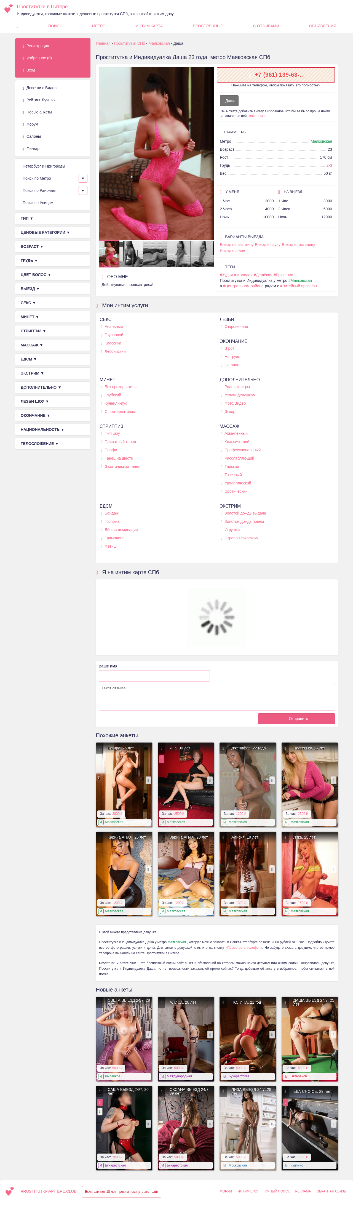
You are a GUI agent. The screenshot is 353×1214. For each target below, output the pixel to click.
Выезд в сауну (267, 244)
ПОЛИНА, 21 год (246, 1002)
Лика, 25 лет (304, 837)
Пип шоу (110, 433)
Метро (98, 26)
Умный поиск (277, 1191)
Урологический (236, 483)
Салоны (32, 136)
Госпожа (110, 521)
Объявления (322, 26)
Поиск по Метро (37, 178)
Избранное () (37, 58)
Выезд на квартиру (236, 244)
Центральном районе (244, 286)
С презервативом (118, 411)
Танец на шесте (117, 458)
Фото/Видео (233, 403)
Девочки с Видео (40, 88)
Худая (227, 275)
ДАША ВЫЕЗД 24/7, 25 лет (313, 1002)
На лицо (230, 365)
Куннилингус (114, 403)
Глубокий (111, 395)
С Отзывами (266, 26)
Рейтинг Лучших (39, 100)
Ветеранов (299, 1076)
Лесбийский (113, 351)
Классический (235, 441)
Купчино (297, 1165)
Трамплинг (112, 538)
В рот (227, 348)
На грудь (230, 356)
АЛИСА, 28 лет (183, 1002)
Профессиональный (241, 450)
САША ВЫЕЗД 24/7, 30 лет (128, 1091)
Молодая (244, 275)
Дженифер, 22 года (248, 748)
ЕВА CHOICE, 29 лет (312, 1091)
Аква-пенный (234, 433)
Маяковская (321, 141)
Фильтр (31, 148)
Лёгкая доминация (119, 530)
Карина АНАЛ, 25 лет (127, 837)
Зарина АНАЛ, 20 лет (189, 837)
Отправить (298, 718)
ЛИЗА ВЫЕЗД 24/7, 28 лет (251, 1091)
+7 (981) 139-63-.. (279, 74)
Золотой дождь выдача (243, 513)
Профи (109, 450)
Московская (238, 1165)
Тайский (230, 466)
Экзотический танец (121, 466)
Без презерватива (119, 387)
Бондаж (110, 513)
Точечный (231, 475)
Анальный (112, 326)
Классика (111, 343)
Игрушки (230, 530)
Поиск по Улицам (38, 202)
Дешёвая (264, 275)
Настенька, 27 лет (309, 748)
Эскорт (229, 411)
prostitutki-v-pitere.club (48, 1191)
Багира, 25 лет (121, 748)
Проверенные (208, 26)
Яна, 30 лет (180, 748)
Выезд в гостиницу (298, 244)
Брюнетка (284, 275)
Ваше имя (108, 666)
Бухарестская (239, 1076)
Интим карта (149, 26)
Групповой (112, 335)
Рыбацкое (113, 1076)
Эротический (234, 491)
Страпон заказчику (239, 538)
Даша (229, 101)
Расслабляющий (237, 458)
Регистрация (36, 46)
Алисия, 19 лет (244, 837)
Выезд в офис (232, 251)
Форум (30, 124)
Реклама (303, 1191)
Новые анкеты (37, 112)
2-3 (329, 165)
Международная (179, 1076)
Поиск (55, 26)
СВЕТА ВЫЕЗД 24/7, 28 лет (129, 1002)
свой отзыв (256, 116)
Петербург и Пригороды (44, 166)
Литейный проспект (299, 286)
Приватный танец (118, 441)
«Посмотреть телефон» (244, 948)
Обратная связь (331, 1191)
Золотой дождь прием (242, 521)
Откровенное (234, 326)
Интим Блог (248, 1191)
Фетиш (109, 546)
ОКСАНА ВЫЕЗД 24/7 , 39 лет (190, 1091)
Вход (29, 70)
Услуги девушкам (238, 395)
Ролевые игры (235, 387)
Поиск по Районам (39, 190)
